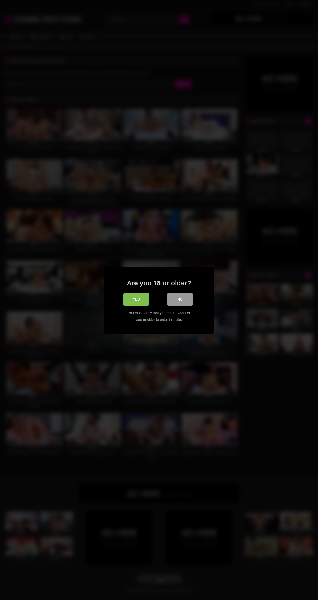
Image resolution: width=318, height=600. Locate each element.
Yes (136, 299)
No (180, 299)
